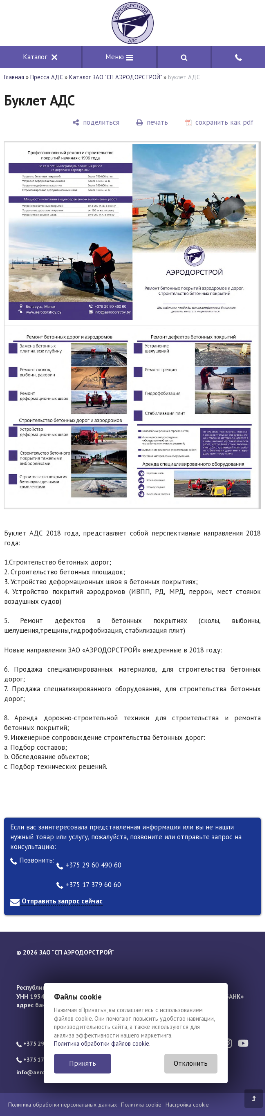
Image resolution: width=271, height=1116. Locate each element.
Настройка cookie (187, 1104)
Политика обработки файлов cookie (101, 1043)
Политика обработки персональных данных (62, 1104)
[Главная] (132, 23)
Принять (82, 1063)
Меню (119, 56)
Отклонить (191, 1063)
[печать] (152, 122)
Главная (14, 77)
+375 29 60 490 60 (88, 865)
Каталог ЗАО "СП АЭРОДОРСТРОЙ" (115, 77)
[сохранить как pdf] (219, 122)
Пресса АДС (46, 77)
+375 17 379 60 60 (88, 884)
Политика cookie (141, 1104)
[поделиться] (96, 122)
